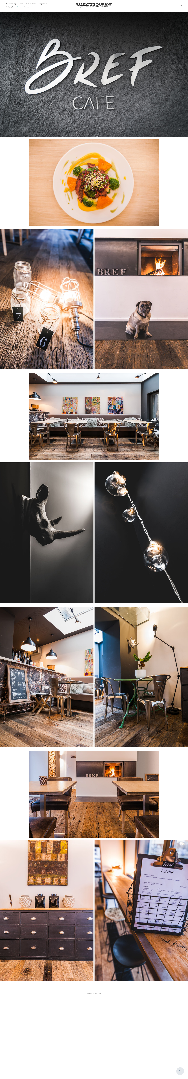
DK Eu (21, 4)
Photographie (10, 7)
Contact (26, 7)
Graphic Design (31, 4)
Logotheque (43, 4)
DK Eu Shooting (11, 4)
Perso (19, 7)
